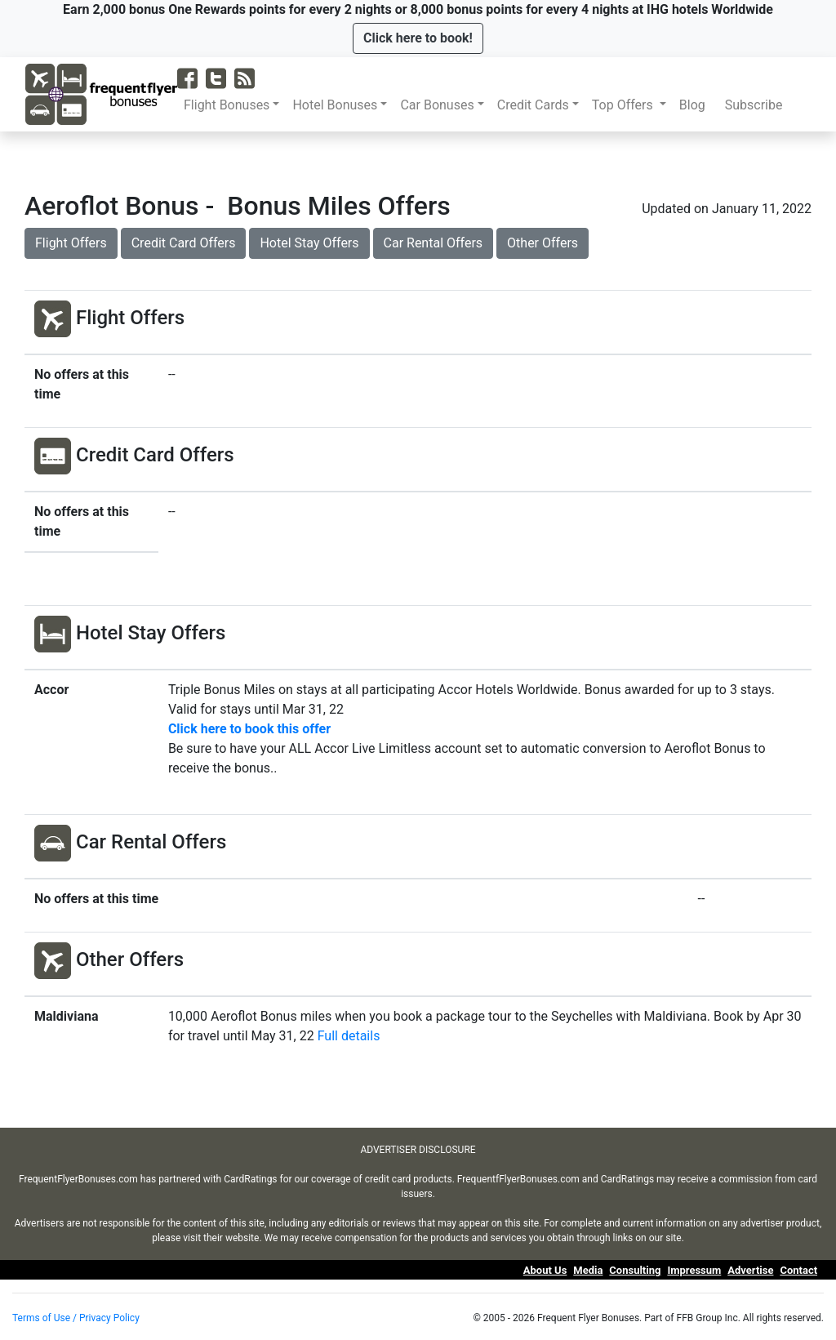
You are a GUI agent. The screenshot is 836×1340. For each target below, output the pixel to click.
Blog (695, 105)
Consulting (634, 1270)
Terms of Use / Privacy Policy (76, 1318)
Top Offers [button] (624, 105)
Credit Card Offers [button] (183, 243)
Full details (349, 1036)
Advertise (750, 1270)
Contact (798, 1270)
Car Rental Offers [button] (433, 243)
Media (588, 1270)
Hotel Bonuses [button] (334, 105)
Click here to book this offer (249, 729)
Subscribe (757, 105)
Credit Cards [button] (533, 105)
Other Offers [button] (542, 243)
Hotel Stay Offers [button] (309, 243)
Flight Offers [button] (71, 243)
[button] (418, 38)
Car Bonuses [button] (437, 105)
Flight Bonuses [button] (226, 105)
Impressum (694, 1270)
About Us (545, 1270)
